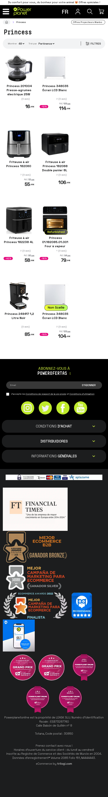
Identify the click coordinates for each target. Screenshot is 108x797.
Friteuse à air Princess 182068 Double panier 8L (55, 166)
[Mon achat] (102, 11)
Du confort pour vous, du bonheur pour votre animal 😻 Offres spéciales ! (54, 2)
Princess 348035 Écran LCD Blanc (55, 88)
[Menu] (6, 11)
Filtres (93, 43)
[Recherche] (90, 11)
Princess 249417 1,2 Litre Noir (19, 316)
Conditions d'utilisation (81, 394)
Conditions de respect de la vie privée (46, 394)
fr (65, 11)
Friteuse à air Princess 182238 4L (19, 240)
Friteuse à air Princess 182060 (19, 164)
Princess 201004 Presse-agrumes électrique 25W (19, 90)
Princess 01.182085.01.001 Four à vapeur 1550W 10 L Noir (55, 244)
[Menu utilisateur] (77, 11)
